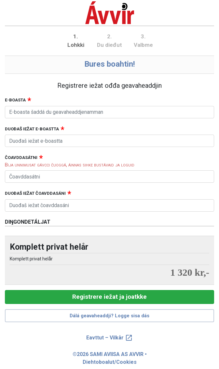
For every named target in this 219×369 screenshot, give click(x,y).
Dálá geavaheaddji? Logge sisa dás (109, 316)
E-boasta (15, 100)
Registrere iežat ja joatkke (109, 296)
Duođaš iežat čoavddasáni (35, 193)
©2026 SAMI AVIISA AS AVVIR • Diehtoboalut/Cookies (110, 358)
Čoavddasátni (21, 157)
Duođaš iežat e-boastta (32, 128)
